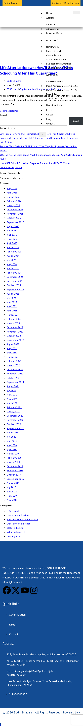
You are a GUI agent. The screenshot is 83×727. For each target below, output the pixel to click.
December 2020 (15, 415)
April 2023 (12, 310)
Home (49, 13)
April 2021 (12, 399)
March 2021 (13, 403)
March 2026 (13, 197)
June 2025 (12, 234)
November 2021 (15, 373)
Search (3, 114)
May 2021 (12, 394)
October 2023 (14, 285)
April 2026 (12, 192)
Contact (50, 123)
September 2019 (15, 478)
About (50, 17)
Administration (53, 28)
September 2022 (15, 340)
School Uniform (54, 98)
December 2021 (15, 369)
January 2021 (13, 411)
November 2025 (15, 213)
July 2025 (11, 230)
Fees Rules (51, 94)
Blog (48, 119)
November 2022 (15, 331)
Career (49, 114)
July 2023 (11, 297)
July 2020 (11, 436)
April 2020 (12, 449)
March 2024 (13, 268)
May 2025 (12, 238)
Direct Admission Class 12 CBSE (62, 90)
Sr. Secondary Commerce (58, 67)
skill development (16, 532)
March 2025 (13, 247)
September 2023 (15, 289)
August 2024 (13, 255)
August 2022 (13, 344)
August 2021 (13, 386)
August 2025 (13, 226)
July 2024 (11, 259)
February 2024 (14, 272)
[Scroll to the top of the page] (0, 724)
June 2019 (12, 491)
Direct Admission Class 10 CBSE (62, 85)
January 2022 (13, 365)
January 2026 (13, 205)
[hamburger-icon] (76, 12)
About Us (50, 24)
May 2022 (12, 348)
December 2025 (15, 209)
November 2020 (15, 419)
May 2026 (12, 188)
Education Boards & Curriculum (22, 519)
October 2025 (14, 217)
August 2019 (13, 483)
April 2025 (12, 243)
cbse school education (18, 515)
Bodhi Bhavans (14, 80)
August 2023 (13, 293)
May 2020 (12, 445)
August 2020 (13, 432)
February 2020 (14, 457)
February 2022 (14, 361)
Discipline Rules (54, 33)
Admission (52, 74)
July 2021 (11, 390)
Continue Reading (9, 110)
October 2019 (14, 474)
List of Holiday (54, 105)
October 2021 (14, 377)
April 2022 (12, 352)
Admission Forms (54, 81)
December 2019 (15, 466)
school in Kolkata (15, 527)
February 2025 (14, 251)
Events (50, 110)
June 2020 (12, 440)
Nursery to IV (52, 46)
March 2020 (13, 453)
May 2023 (12, 306)
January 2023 (13, 323)
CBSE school (13, 89)
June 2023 (12, 302)
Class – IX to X (53, 55)
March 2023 (13, 314)
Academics (52, 40)
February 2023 (14, 318)
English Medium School (31, 89)
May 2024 (12, 264)
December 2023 (15, 276)
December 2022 (15, 327)
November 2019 (15, 470)
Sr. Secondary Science (57, 59)
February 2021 (14, 407)
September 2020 (15, 428)
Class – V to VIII (54, 50)
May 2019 (12, 495)
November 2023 (15, 281)
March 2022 (13, 356)
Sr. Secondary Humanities (58, 63)
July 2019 (11, 487)
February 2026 (14, 201)
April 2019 (12, 499)
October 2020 (14, 424)
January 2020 (13, 462)
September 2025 (15, 222)
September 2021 (15, 382)
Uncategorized (14, 536)
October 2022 (14, 335)
